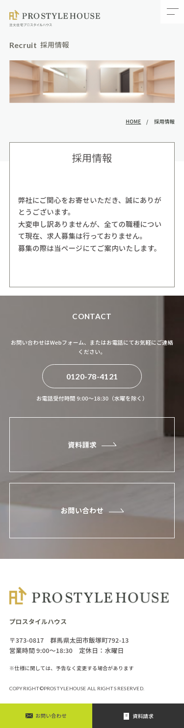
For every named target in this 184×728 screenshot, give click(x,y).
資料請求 (82, 444)
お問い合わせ (82, 510)
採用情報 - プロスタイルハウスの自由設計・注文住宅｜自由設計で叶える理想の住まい (55, 18)
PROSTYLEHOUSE (65, 688)
